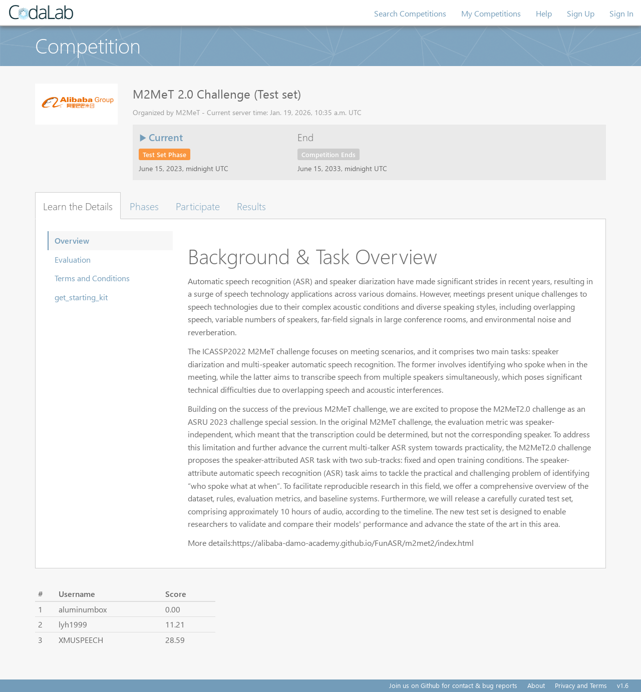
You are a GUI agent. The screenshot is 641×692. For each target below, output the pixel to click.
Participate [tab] (198, 206)
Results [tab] (251, 206)
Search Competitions (410, 13)
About (536, 685)
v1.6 (622, 685)
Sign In (621, 13)
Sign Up (580, 13)
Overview (72, 240)
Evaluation (73, 259)
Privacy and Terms (581, 685)
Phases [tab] (144, 206)
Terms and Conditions (92, 278)
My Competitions (491, 13)
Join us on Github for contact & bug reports (453, 685)
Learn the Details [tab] (78, 206)
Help (544, 13)
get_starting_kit (81, 297)
